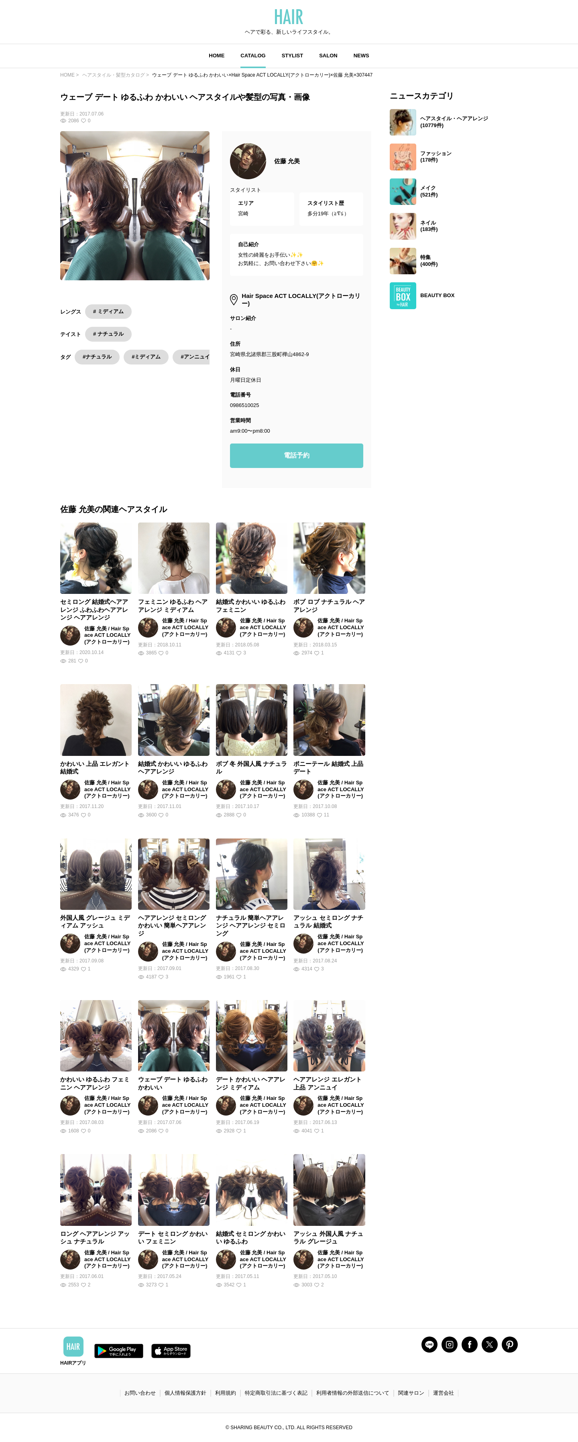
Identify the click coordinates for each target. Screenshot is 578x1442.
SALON (328, 56)
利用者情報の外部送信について (352, 1393)
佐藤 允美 (287, 161)
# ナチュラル (108, 334)
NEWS (361, 56)
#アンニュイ (195, 357)
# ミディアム (108, 311)
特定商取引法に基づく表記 (276, 1393)
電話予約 (296, 455)
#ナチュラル (97, 357)
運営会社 (443, 1393)
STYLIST (292, 56)
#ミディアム (146, 357)
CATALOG (252, 56)
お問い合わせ (140, 1393)
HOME (216, 56)
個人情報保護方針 (185, 1393)
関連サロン (411, 1393)
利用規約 (225, 1393)
